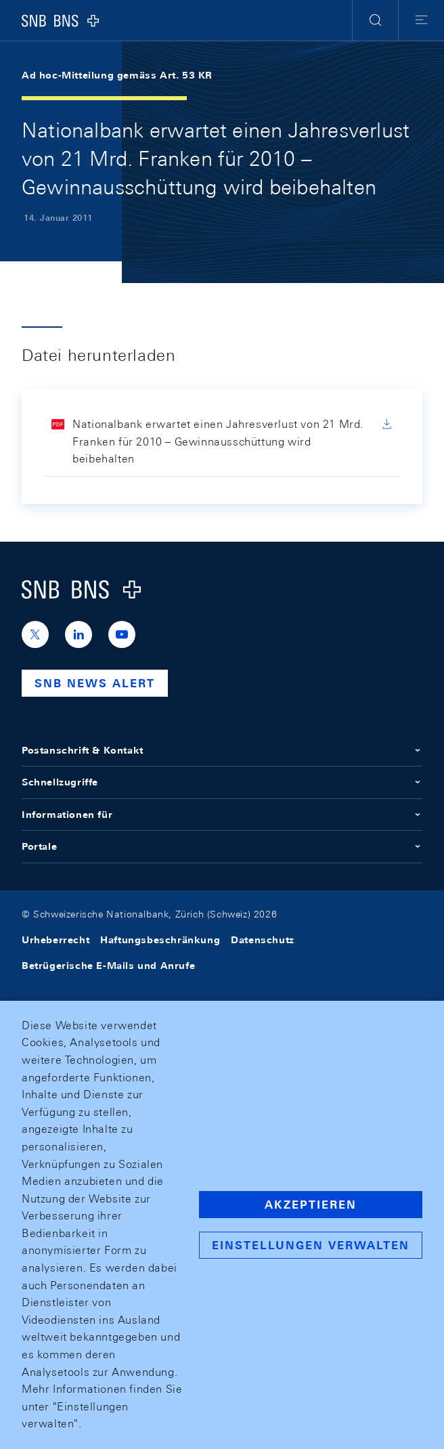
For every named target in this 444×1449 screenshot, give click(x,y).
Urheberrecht (55, 940)
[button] (375, 20)
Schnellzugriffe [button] (222, 782)
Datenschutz (262, 940)
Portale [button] (222, 846)
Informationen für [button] (222, 814)
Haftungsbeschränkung (160, 940)
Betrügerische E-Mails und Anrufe (108, 965)
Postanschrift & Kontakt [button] (222, 750)
